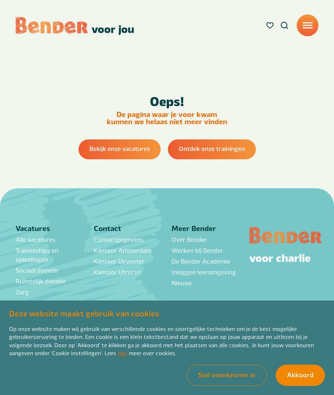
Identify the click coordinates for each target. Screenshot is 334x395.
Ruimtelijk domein (41, 281)
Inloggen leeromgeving (204, 272)
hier (122, 353)
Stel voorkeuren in (226, 374)
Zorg (22, 292)
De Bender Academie (201, 261)
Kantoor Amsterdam (123, 250)
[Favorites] (270, 25)
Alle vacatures (35, 239)
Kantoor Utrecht (117, 272)
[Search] (284, 25)
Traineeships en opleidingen (37, 255)
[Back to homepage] (75, 25)
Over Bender (189, 239)
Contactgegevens (118, 239)
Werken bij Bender (197, 250)
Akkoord (300, 374)
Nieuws (182, 283)
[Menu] (307, 25)
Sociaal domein (37, 270)
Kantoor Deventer (119, 261)
